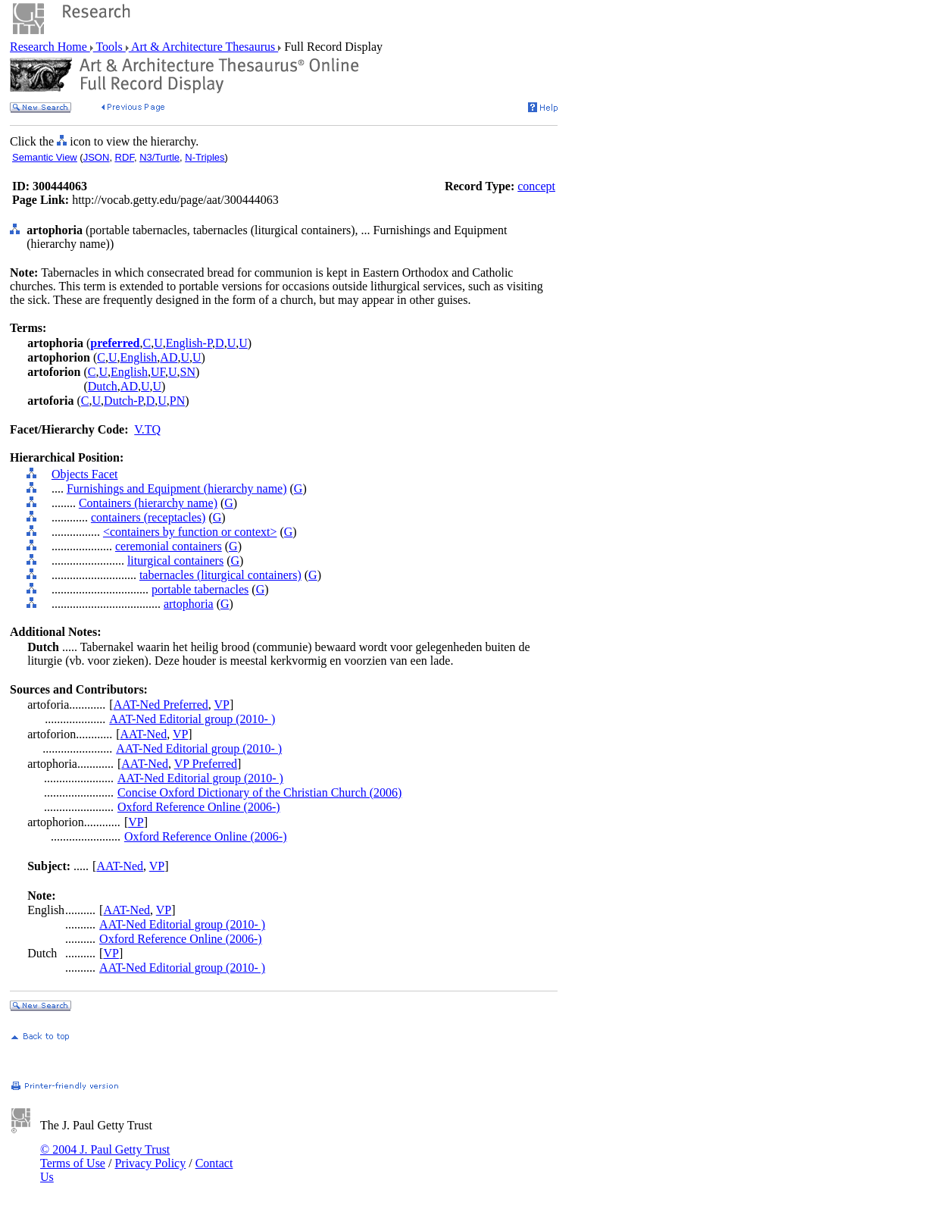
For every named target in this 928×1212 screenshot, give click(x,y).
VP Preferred (205, 763)
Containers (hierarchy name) (148, 502)
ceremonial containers (168, 546)
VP (221, 704)
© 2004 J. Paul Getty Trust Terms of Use (105, 1156)
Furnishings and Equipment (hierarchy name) (177, 488)
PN (177, 400)
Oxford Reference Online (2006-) (198, 806)
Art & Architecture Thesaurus (203, 46)
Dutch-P (123, 400)
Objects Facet (85, 474)
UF (158, 371)
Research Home (50, 46)
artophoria (189, 603)
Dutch (102, 386)
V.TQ (147, 429)
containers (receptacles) (148, 517)
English (138, 357)
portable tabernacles (200, 589)
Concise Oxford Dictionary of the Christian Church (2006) (259, 792)
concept (536, 186)
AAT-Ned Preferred (161, 704)
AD (168, 357)
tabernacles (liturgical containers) (220, 574)
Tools (109, 46)
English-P (189, 343)
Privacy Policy (150, 1163)
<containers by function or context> (190, 531)
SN (187, 371)
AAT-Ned (143, 734)
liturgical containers (175, 560)
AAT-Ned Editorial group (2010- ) (192, 718)
